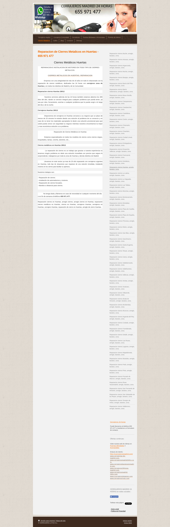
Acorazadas (114, 448)
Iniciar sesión (127, 521)
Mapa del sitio (60, 521)
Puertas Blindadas (117, 446)
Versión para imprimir (46, 521)
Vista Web (128, 523)
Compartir (114, 497)
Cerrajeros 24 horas (118, 422)
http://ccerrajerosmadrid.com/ (121, 454)
